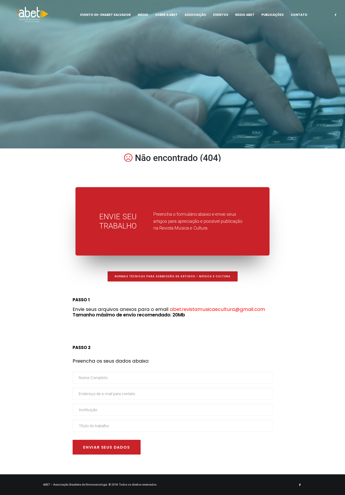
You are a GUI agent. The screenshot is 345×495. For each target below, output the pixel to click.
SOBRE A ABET (163, 17)
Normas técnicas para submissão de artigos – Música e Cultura (173, 276)
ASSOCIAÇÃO (193, 17)
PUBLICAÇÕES (270, 17)
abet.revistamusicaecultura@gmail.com (217, 309)
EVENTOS (218, 17)
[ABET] (28, 17)
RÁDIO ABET (242, 17)
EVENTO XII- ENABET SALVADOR (103, 17)
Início (140, 17)
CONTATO (296, 17)
